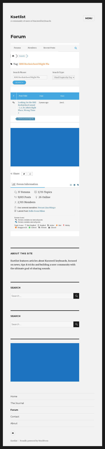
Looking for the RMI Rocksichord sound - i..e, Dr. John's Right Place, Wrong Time (27, 107)
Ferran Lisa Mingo (47, 207)
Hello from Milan (37, 211)
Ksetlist (18, 16)
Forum (14, 410)
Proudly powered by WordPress (34, 441)
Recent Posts (49, 48)
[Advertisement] (45, 147)
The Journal (17, 403)
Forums (17, 48)
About (14, 423)
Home (14, 396)
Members (32, 48)
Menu (88, 18)
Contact (15, 416)
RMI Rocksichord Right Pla (26, 118)
